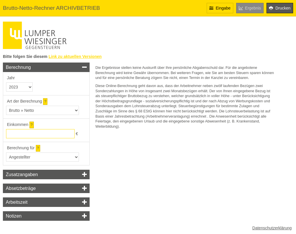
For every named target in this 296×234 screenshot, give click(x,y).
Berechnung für (21, 148)
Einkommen (17, 124)
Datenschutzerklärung (272, 228)
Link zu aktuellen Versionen (75, 56)
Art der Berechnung (24, 101)
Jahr (11, 78)
